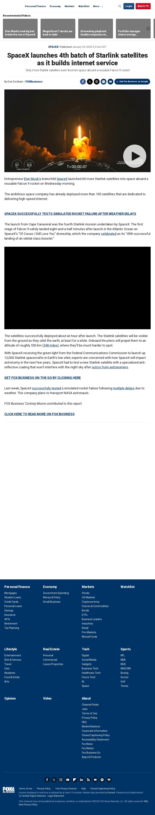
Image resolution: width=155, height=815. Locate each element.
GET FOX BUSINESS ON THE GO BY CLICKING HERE (42, 378)
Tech (85, 649)
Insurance (10, 614)
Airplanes (9, 672)
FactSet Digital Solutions (34, 796)
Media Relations (91, 726)
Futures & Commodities (95, 606)
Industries (87, 623)
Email (110, 82)
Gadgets (86, 664)
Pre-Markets (89, 632)
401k (7, 619)
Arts (6, 681)
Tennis (124, 685)
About (86, 698)
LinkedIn (81, 780)
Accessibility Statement (95, 739)
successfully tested (46, 388)
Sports (126, 649)
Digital (85, 655)
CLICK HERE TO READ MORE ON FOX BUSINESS (39, 414)
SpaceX (53, 46)
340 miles (50, 345)
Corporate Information (95, 730)
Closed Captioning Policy (96, 735)
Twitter (90, 82)
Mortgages (10, 593)
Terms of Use (89, 713)
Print (103, 82)
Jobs (84, 709)
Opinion (10, 698)
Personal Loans (13, 606)
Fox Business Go (91, 752)
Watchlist (83, 6)
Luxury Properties (53, 664)
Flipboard (75, 780)
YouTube (68, 780)
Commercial (50, 659)
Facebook (83, 82)
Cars (7, 668)
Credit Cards (11, 601)
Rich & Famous (12, 659)
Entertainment (12, 655)
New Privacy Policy (28, 804)
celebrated (108, 234)
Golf (123, 681)
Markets (69, 6)
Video (47, 698)
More (96, 6)
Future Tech (88, 677)
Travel (7, 664)
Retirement (10, 623)
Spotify (102, 780)
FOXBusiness (34, 81)
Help (83, 788)
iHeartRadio (109, 780)
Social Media (89, 659)
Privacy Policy (89, 717)
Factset (111, 792)
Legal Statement (56, 796)
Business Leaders (92, 619)
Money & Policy (51, 597)
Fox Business (13, 6)
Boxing (124, 672)
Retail (85, 627)
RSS (88, 780)
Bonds (85, 610)
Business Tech (90, 668)
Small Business (51, 601)
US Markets (88, 597)
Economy (55, 6)
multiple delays (124, 388)
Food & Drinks (12, 677)
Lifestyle (10, 649)
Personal (48, 655)
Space (85, 685)
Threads (97, 82)
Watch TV (143, 6)
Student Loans (12, 597)
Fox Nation (88, 748)
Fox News (87, 743)
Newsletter (95, 780)
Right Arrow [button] (148, 28)
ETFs (84, 614)
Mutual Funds (89, 636)
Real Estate (51, 649)
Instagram (61, 780)
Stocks (86, 593)
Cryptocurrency (90, 601)
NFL (123, 655)
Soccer (125, 677)
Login (128, 6)
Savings (8, 610)
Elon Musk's (32, 179)
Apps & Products (91, 757)
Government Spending (56, 593)
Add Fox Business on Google (134, 81)
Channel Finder (90, 704)
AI (83, 681)
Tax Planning (11, 627)
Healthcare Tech (91, 672)
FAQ (84, 722)
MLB (123, 664)
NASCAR (126, 668)
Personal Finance (35, 6)
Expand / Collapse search (120, 6)
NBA (123, 659)
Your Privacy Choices (66, 788)
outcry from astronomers (110, 367)
